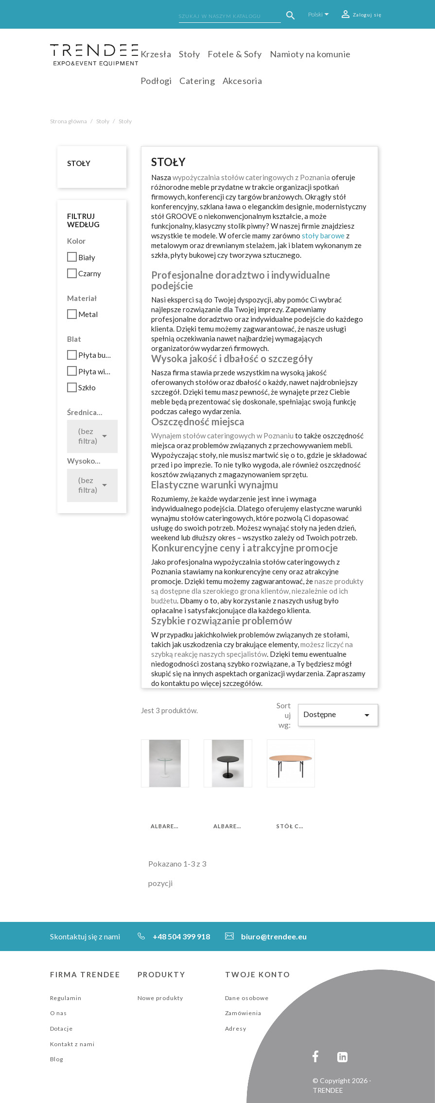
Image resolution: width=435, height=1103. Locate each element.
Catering (197, 80)
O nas (59, 1013)
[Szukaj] (230, 17)
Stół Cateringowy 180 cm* (291, 826)
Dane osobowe (247, 998)
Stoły (189, 54)
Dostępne (337, 715)
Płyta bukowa (96, 355)
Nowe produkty (160, 998)
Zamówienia (243, 1013)
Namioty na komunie (310, 54)
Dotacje (61, 1028)
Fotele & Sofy (235, 54)
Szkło (87, 387)
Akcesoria (242, 80)
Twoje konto (258, 974)
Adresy (236, 1028)
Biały (86, 257)
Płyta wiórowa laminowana (96, 371)
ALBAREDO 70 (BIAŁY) (165, 826)
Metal (88, 314)
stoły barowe (323, 235)
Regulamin (66, 998)
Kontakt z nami (72, 1044)
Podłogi (156, 80)
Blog (57, 1059)
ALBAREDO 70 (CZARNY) (227, 826)
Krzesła (156, 54)
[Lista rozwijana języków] (320, 14)
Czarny (89, 273)
